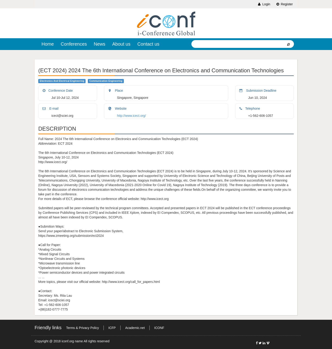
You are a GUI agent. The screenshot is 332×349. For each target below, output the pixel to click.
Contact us (148, 44)
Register (284, 4)
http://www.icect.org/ (131, 115)
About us (121, 44)
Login (263, 4)
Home (48, 44)
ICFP (112, 328)
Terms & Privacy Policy (82, 328)
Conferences (74, 44)
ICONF (159, 328)
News (99, 44)
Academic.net (135, 328)
